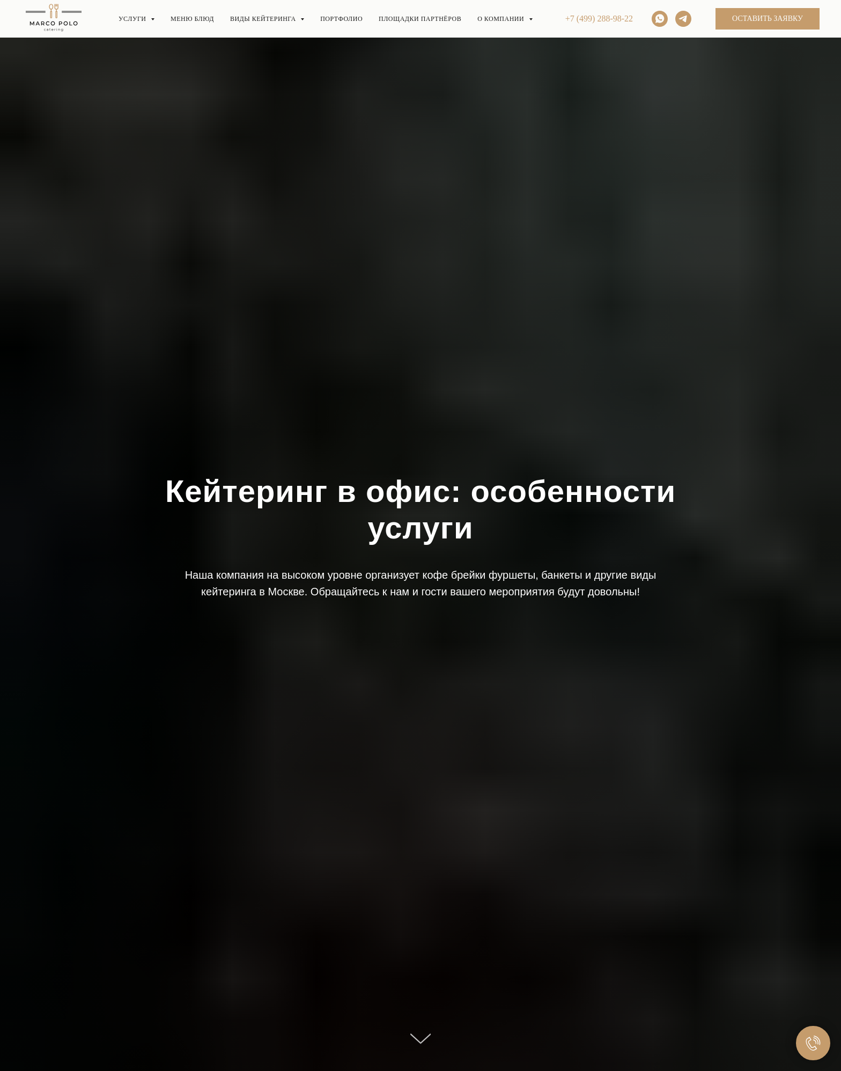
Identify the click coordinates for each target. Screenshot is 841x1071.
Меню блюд (226, 21)
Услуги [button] (158, 21)
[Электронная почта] (762, 21)
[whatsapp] (785, 21)
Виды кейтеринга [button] (315, 21)
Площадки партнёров (504, 21)
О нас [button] (591, 21)
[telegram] (809, 21)
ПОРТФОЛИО (404, 21)
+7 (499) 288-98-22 (697, 21)
